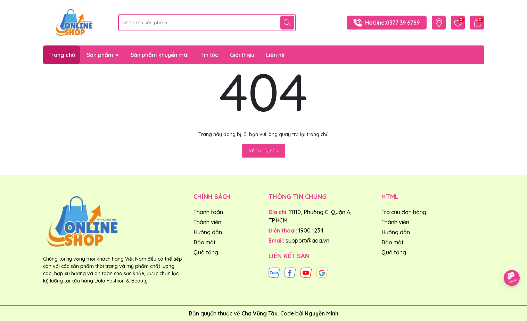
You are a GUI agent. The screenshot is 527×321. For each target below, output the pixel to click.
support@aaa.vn (307, 240)
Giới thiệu (242, 54)
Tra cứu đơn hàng (403, 212)
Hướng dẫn (207, 232)
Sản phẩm (101, 54)
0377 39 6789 (403, 22)
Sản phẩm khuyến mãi (160, 54)
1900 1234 (310, 230)
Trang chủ (61, 54)
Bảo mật (204, 242)
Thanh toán (208, 212)
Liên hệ (275, 54)
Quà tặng (205, 252)
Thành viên (207, 222)
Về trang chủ (263, 150)
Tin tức (209, 54)
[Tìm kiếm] (287, 22)
